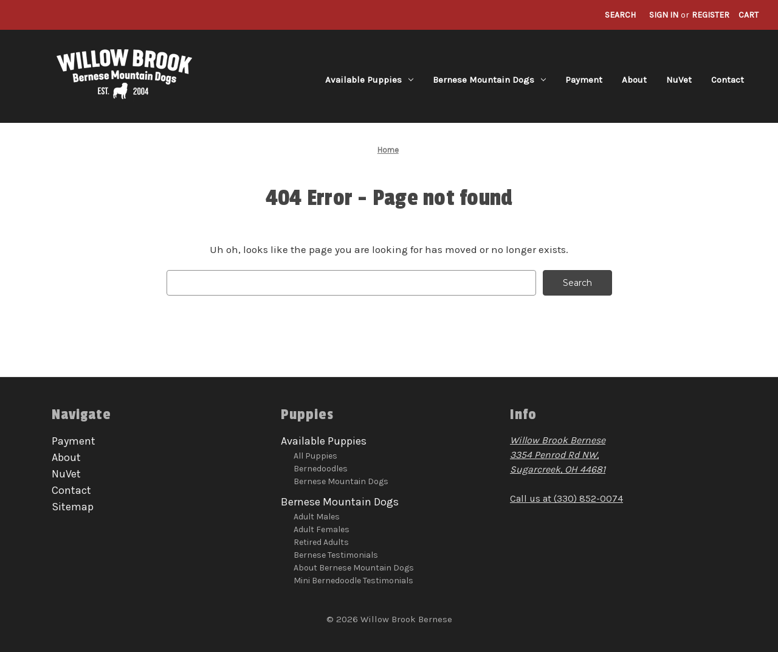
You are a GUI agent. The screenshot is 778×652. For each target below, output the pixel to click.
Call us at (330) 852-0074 (566, 498)
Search (620, 15)
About (634, 79)
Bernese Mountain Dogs (489, 79)
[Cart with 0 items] (748, 15)
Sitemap (73, 506)
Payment (583, 79)
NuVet (679, 79)
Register (710, 15)
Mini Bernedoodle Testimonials (353, 580)
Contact (727, 79)
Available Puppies (369, 79)
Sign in (663, 15)
